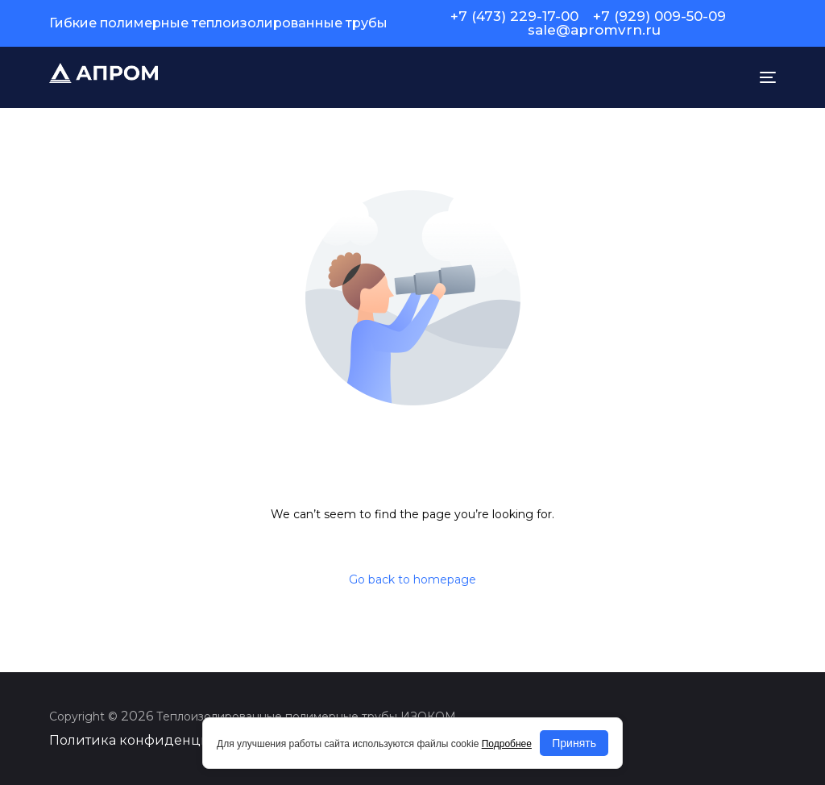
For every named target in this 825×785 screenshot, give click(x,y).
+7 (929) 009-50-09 (659, 16)
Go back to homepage (412, 579)
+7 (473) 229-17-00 (514, 16)
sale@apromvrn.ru (594, 30)
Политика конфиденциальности (161, 740)
